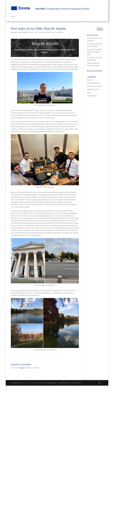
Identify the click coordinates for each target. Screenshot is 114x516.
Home (13, 16)
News (89, 92)
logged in (23, 368)
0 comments (59, 32)
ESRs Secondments (93, 83)
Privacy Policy (76, 383)
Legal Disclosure (64, 383)
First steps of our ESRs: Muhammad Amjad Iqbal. (94, 52)
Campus (89, 80)
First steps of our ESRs (46, 32)
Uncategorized (92, 96)
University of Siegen (50, 383)
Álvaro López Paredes (20, 32)
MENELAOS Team (92, 89)
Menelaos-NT (17, 383)
